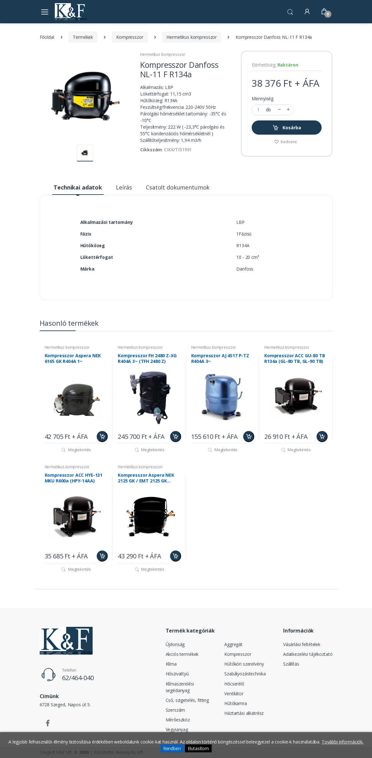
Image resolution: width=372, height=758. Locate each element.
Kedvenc (285, 141)
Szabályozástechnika (245, 674)
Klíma (171, 664)
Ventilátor (233, 694)
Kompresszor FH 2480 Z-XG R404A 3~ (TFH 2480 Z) (147, 358)
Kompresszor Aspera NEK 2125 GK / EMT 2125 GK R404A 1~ (146, 478)
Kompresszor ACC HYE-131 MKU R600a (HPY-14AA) (74, 478)
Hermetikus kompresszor (191, 37)
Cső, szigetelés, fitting (187, 700)
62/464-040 (78, 677)
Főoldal (47, 37)
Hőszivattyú (177, 674)
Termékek (83, 37)
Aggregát (233, 644)
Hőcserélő (234, 684)
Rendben (172, 748)
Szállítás (291, 664)
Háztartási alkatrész (244, 713)
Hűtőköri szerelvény (244, 664)
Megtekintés (76, 449)
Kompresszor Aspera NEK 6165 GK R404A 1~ (73, 358)
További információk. (342, 742)
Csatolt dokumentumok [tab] (177, 187)
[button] (290, 11)
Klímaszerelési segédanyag (180, 687)
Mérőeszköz (178, 720)
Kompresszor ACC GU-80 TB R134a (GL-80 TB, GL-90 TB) (294, 358)
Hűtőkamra (235, 703)
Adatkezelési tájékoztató (308, 654)
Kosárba (286, 128)
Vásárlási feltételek (301, 644)
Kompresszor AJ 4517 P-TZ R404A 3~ (220, 358)
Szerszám (175, 710)
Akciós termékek (182, 654)
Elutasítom (198, 748)
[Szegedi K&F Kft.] (71, 11)
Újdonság (175, 644)
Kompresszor (129, 37)
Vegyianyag (177, 729)
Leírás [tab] (124, 187)
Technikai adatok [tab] (78, 187)
